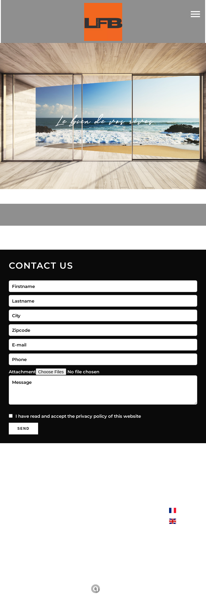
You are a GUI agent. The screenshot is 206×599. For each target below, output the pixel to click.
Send (23, 429)
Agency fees (117, 580)
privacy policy (91, 416)
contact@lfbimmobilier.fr (131, 564)
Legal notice (84, 580)
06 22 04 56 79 (119, 557)
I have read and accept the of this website (78, 416)
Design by (104, 588)
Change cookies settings (164, 580)
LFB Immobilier (120, 510)
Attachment (22, 371)
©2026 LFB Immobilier (39, 581)
